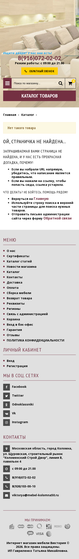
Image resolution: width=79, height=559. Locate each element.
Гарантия (14, 330)
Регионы (13, 309)
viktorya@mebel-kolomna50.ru (35, 495)
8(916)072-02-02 (23, 477)
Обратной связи (57, 218)
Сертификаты (18, 256)
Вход (11, 361)
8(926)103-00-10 (23, 486)
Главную (41, 199)
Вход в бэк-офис (20, 324)
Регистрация (17, 366)
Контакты (15, 277)
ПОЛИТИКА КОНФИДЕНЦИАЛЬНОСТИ (35, 340)
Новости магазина (21, 267)
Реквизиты (16, 303)
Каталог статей (19, 261)
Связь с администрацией (27, 314)
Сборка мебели (19, 293)
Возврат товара (19, 298)
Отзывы (13, 335)
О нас (11, 251)
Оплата (13, 288)
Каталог (13, 272)
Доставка (14, 282)
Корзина (13, 319)
